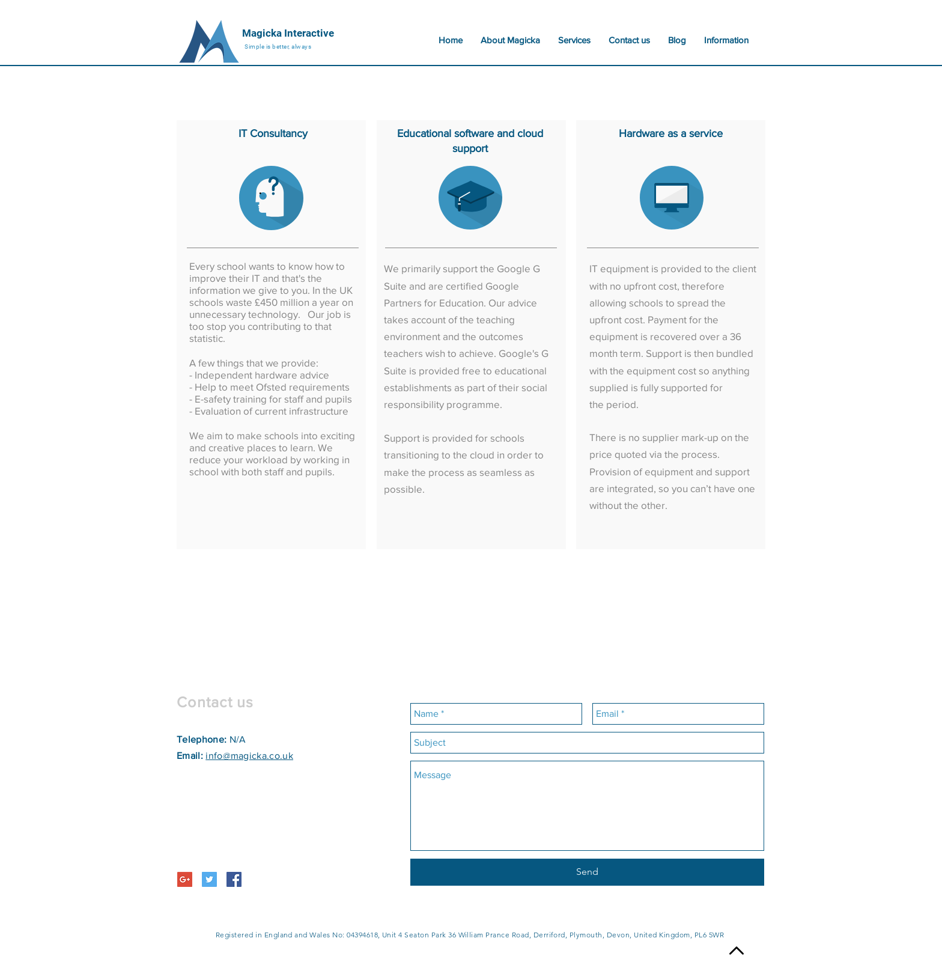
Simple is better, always (278, 46)
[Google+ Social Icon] (184, 879)
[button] (726, 40)
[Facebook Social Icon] (234, 879)
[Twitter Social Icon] (209, 879)
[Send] (587, 872)
